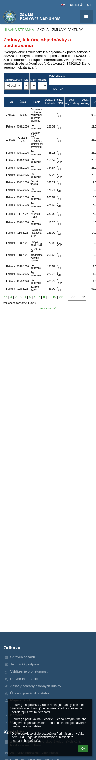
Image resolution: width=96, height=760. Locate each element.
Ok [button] (83, 749)
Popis (36, 102)
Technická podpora (24, 664)
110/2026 (22, 255)
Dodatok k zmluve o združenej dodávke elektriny (36, 115)
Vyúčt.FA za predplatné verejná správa (37, 255)
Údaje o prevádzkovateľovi (30, 693)
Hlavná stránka (18, 30)
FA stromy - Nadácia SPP (36, 233)
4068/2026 (23, 126)
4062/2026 (23, 197)
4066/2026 (23, 160)
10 (54, 297)
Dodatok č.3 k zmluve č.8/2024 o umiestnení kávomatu (37, 139)
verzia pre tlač (48, 308)
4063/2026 (23, 190)
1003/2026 (23, 182)
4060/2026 (23, 222)
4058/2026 (23, 281)
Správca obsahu (22, 657)
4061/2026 (23, 204)
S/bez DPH (60, 102)
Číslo (23, 102)
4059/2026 (23, 266)
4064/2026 (23, 175)
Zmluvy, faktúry (67, 30)
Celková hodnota (50, 102)
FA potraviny (36, 127)
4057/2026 (23, 273)
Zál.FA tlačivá (34, 183)
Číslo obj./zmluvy (72, 102)
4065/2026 (23, 167)
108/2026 (22, 288)
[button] (63, 5)
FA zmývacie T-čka (36, 214)
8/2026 (23, 115)
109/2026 (22, 243)
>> (61, 297)
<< (5, 297)
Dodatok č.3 (22, 140)
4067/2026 (23, 152)
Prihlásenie (81, 5)
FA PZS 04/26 (35, 289)
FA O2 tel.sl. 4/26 (36, 243)
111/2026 (22, 213)
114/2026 (22, 232)
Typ (10, 102)
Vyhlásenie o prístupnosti (29, 671)
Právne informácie (24, 679)
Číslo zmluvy (85, 102)
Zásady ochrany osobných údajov (35, 686)
